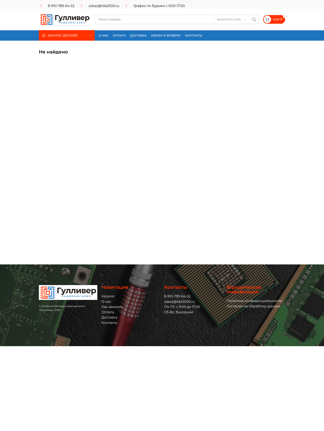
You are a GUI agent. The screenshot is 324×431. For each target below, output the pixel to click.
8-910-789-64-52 (61, 6)
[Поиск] (177, 19)
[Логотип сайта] (65, 19)
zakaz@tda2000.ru (104, 6)
